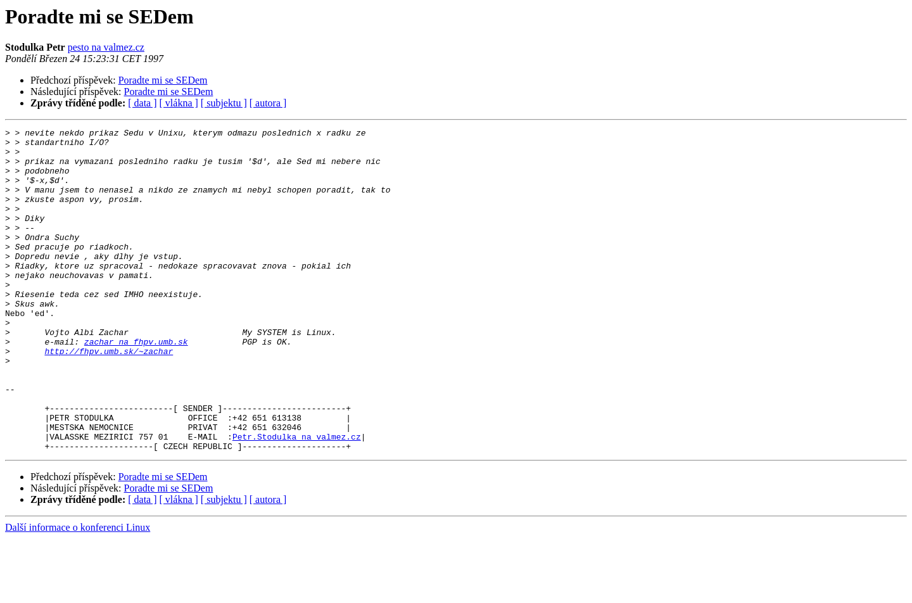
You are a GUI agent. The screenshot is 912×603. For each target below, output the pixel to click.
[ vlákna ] (179, 103)
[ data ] (142, 103)
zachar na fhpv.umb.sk (136, 385)
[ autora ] (268, 103)
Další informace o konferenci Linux (77, 592)
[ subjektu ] (224, 103)
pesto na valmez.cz (106, 47)
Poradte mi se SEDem (163, 80)
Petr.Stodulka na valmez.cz (296, 499)
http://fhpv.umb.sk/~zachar (108, 396)
